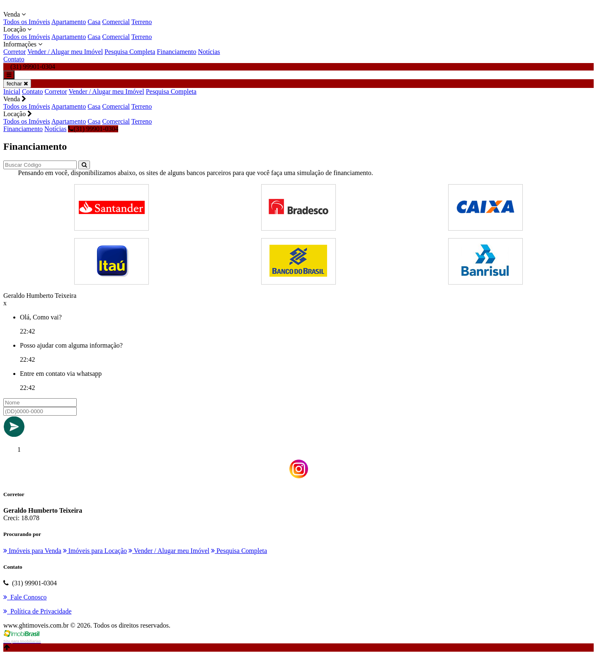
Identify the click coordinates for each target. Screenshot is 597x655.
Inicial (11, 91)
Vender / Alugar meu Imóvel (65, 51)
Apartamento (68, 21)
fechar (17, 83)
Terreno (141, 21)
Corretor (14, 51)
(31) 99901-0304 (93, 128)
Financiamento (176, 51)
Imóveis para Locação (95, 550)
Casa (93, 21)
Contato (13, 59)
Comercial (116, 21)
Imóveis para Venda (32, 550)
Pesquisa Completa (129, 51)
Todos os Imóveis (26, 21)
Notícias (209, 51)
